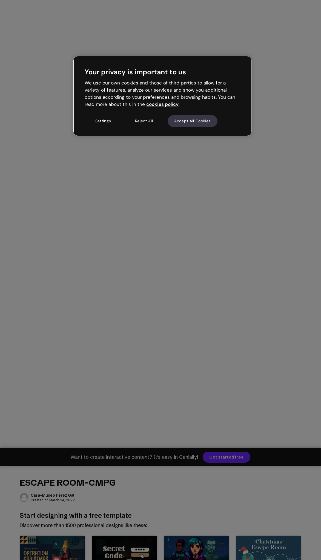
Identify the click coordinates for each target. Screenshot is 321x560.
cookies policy (162, 104)
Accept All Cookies (192, 120)
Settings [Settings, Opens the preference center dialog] (103, 120)
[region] (162, 96)
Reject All (144, 120)
